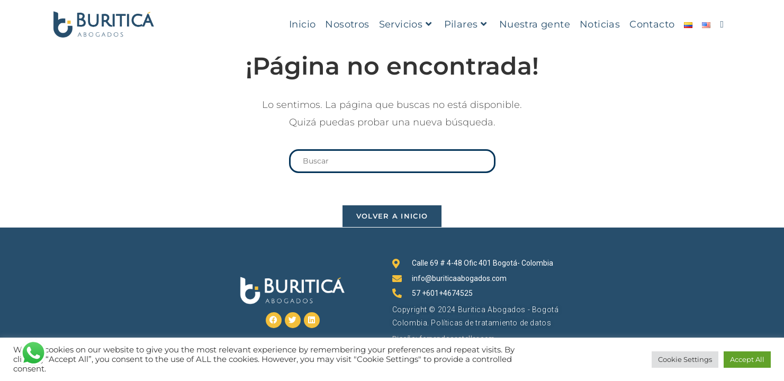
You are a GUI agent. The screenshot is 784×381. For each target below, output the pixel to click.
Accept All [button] (747, 359)
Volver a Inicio (392, 216)
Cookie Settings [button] (685, 359)
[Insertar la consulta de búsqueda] (392, 161)
